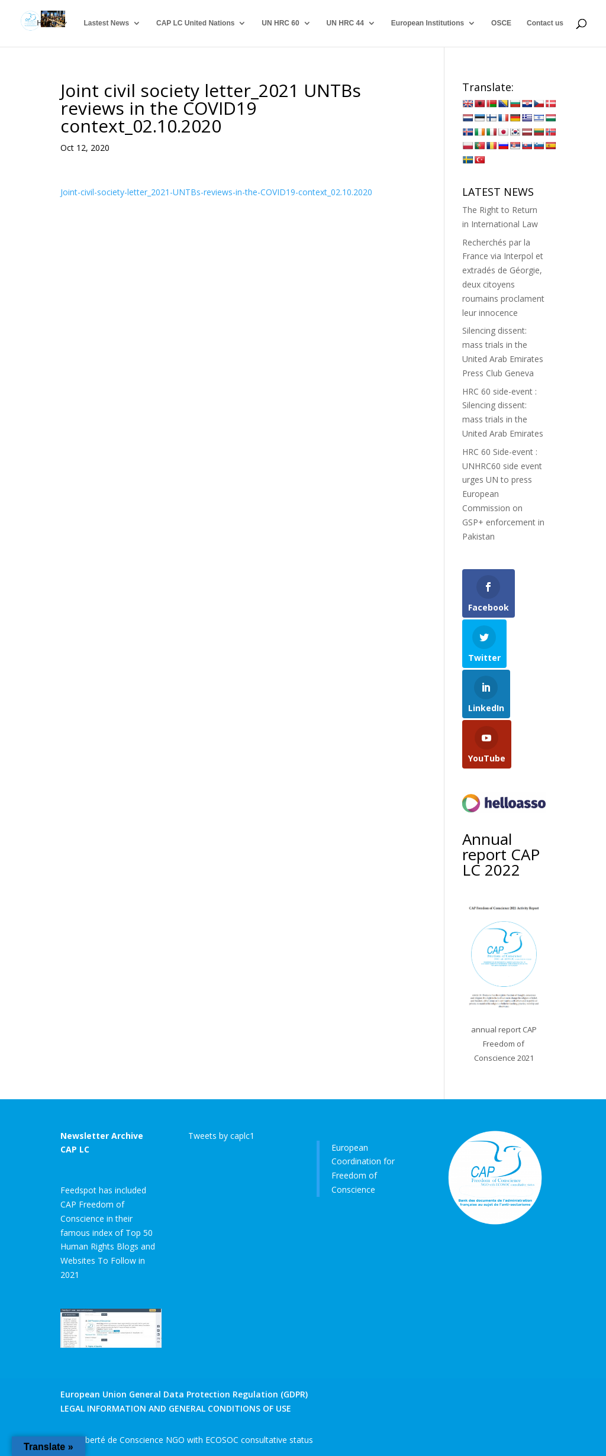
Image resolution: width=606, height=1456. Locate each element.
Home (46, 24)
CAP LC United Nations (195, 24)
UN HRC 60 (280, 24)
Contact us (545, 24)
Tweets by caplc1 (221, 1135)
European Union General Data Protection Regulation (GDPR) (184, 1394)
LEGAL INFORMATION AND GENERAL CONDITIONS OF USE (175, 1408)
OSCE (501, 24)
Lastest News (106, 24)
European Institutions (427, 24)
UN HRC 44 (345, 24)
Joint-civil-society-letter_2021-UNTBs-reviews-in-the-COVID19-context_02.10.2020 (216, 192)
